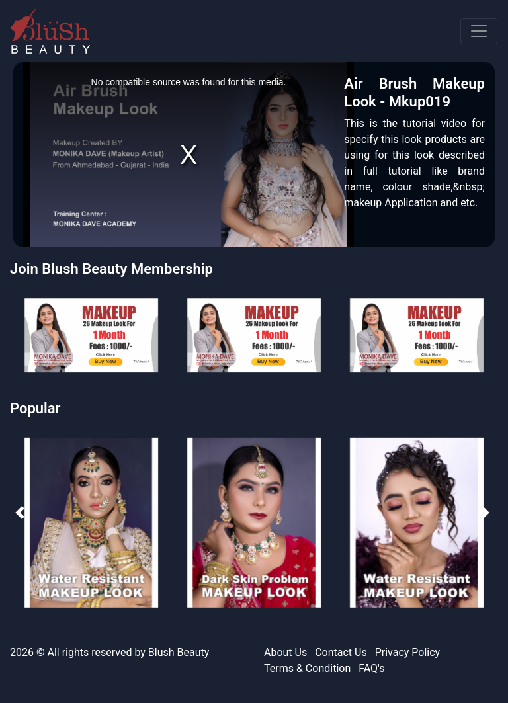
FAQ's (371, 668)
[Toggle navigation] (478, 31)
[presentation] (18, 511)
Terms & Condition (307, 668)
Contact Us (341, 652)
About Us (285, 652)
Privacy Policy (408, 652)
